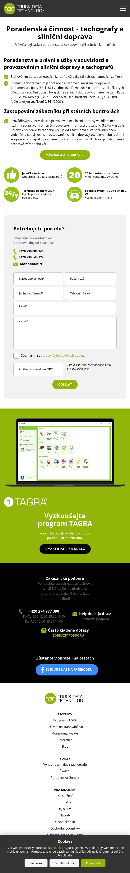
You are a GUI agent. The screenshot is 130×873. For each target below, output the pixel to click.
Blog (65, 746)
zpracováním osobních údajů (62, 355)
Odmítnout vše (64, 863)
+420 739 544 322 (31, 257)
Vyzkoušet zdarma (65, 548)
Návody (65, 815)
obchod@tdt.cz (31, 264)
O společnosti (65, 822)
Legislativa (65, 809)
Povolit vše (93, 863)
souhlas (58, 848)
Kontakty (65, 802)
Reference (65, 740)
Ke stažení (65, 796)
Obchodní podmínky (65, 828)
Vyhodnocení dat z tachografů (65, 764)
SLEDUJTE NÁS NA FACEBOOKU (69, 670)
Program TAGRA (65, 720)
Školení (65, 771)
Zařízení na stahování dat (65, 727)
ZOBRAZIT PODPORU (68, 635)
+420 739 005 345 (31, 251)
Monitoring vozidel (65, 733)
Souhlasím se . (52, 355)
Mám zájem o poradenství (65, 155)
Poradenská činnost (65, 777)
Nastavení (36, 863)
